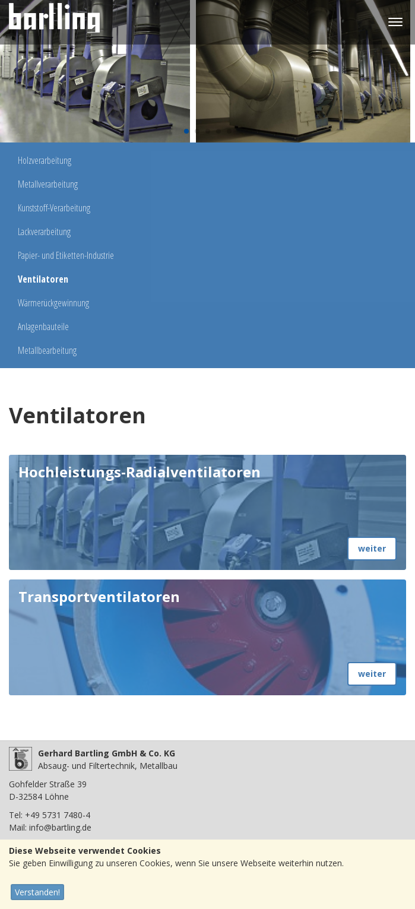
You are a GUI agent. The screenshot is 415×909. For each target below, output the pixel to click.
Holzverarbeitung (44, 160)
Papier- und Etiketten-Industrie (66, 255)
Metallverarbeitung (48, 184)
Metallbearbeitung (47, 350)
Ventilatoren (43, 279)
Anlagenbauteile (43, 326)
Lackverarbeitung (44, 231)
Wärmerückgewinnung (53, 302)
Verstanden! (37, 892)
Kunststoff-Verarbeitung (54, 207)
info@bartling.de (60, 827)
